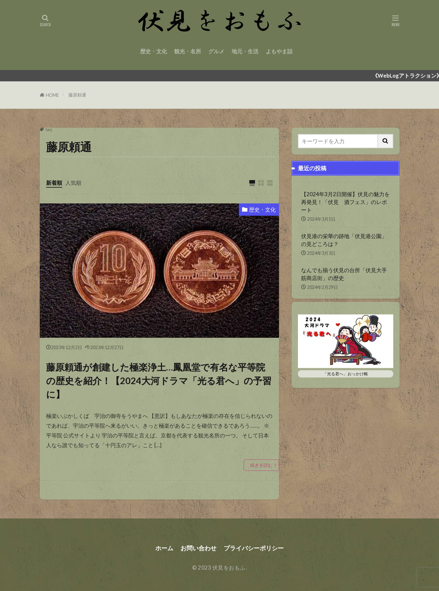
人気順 (73, 182)
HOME (52, 95)
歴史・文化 (153, 51)
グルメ (216, 51)
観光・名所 (187, 51)
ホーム (164, 548)
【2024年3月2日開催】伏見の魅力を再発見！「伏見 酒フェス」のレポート (345, 202)
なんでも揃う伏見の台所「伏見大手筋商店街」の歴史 (344, 274)
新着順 (54, 182)
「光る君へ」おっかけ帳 (345, 373)
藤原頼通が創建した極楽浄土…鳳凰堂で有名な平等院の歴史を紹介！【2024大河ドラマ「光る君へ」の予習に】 (158, 381)
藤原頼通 (77, 94)
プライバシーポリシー (254, 548)
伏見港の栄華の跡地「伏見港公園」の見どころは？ (344, 240)
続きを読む (261, 465)
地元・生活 (245, 51)
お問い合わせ (199, 548)
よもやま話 (279, 51)
